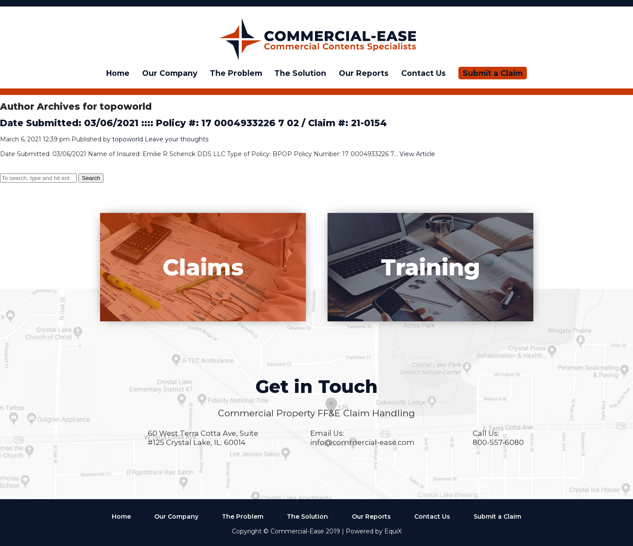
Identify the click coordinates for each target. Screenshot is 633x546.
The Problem (236, 73)
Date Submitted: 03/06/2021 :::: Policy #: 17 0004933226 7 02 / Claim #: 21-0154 (193, 123)
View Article (417, 154)
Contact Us (423, 73)
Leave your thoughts (176, 139)
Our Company (169, 73)
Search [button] (91, 178)
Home (118, 73)
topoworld (127, 139)
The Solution (300, 73)
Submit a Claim (493, 73)
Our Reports (364, 73)
